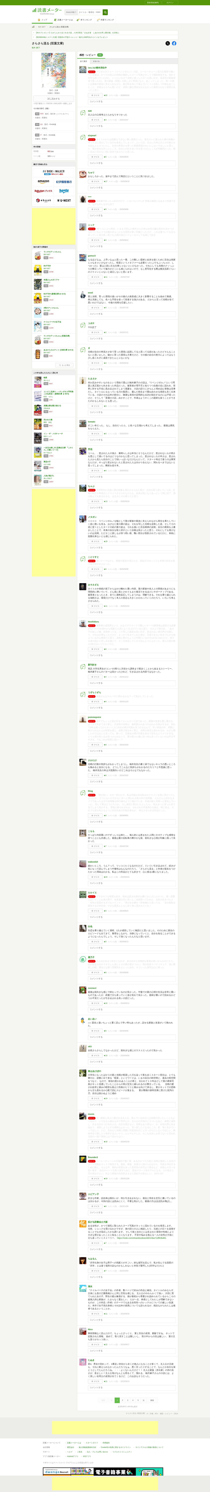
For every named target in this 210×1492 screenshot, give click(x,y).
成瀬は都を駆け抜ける (52, 406)
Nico (90, 1329)
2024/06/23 (124, 911)
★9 (105, 406)
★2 (105, 332)
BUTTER (47, 266)
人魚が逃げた (49, 476)
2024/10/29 (124, 745)
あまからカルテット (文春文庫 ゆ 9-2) (58, 350)
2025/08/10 (124, 240)
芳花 (90, 449)
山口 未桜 (47, 464)
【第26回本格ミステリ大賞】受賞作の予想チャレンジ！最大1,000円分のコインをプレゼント (71, 37)
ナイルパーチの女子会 (52, 322)
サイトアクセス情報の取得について (149, 1447)
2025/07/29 (125, 277)
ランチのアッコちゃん (52, 252)
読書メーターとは (74, 1443)
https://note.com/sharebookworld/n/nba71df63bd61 (141, 1238)
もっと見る (64, 365)
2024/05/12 (125, 1003)
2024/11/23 (124, 701)
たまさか (92, 378)
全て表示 (83, 61)
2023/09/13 (125, 1381)
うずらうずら (94, 692)
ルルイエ (92, 892)
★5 (105, 157)
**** (89, 197)
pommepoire (94, 717)
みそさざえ (93, 584)
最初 (103, 1400)
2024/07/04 (124, 846)
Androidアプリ (72, 1456)
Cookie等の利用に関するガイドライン (116, 1447)
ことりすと (93, 557)
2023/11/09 (124, 1206)
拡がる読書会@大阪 (98, 1222)
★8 (105, 649)
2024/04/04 (125, 1055)
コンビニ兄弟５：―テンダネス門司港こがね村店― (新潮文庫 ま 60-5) (58, 393)
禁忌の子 (47, 462)
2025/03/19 (125, 501)
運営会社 (70, 1447)
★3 (105, 120)
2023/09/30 (125, 1314)
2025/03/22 (124, 470)
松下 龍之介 (48, 453)
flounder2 (93, 1157)
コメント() (113, 95)
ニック (91, 225)
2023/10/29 (124, 1243)
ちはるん (92, 1258)
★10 (105, 1003)
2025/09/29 (124, 157)
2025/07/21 (124, 332)
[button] (105, 12)
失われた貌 (48, 420)
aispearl (92, 135)
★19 (105, 1179)
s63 (90, 1046)
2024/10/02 (124, 775)
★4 (105, 240)
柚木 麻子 (42, 27)
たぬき (91, 1360)
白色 (90, 926)
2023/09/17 (125, 1344)
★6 (105, 569)
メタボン (92, 517)
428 (90, 111)
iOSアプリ (87, 1456)
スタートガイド (92, 1443)
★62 (105, 95)
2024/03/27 (125, 1098)
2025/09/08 (124, 209)
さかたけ (92, 760)
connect (92, 988)
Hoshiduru (93, 621)
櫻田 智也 (48, 422)
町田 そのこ (48, 396)
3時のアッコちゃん (51, 308)
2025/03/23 (124, 434)
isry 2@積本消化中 (97, 67)
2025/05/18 (124, 363)
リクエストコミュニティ (122, 1452)
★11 (105, 277)
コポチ (91, 323)
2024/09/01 (124, 815)
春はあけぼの (94, 1071)
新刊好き (92, 664)
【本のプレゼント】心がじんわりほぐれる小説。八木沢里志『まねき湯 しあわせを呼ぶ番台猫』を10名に (77, 33)
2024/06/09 (124, 972)
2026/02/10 (125, 95)
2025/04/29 (124, 406)
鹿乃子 (91, 957)
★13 (105, 501)
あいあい (92, 1019)
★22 (105, 1345)
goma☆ (92, 255)
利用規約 (106, 1443)
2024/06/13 (124, 942)
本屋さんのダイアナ (51, 280)
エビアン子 (93, 1194)
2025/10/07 (124, 120)
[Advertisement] (54, 226)
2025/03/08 (124, 569)
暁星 (45, 378)
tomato (91, 421)
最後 (152, 1400)
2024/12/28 (124, 649)
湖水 (90, 1286)
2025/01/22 (125, 606)
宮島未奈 (47, 408)
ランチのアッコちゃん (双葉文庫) (57, 336)
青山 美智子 (48, 478)
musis (91, 1114)
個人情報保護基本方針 (87, 1447)
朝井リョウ (48, 436)
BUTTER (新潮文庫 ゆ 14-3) (55, 294)
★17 (105, 181)
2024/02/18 (125, 1142)
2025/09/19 (125, 181)
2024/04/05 (124, 1031)
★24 (105, 877)
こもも (91, 831)
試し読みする (54, 99)
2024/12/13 (124, 677)
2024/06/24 (125, 877)
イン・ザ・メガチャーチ (53, 434)
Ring (90, 791)
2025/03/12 (125, 541)
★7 (105, 846)
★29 (105, 541)
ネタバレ (96, 61)
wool (90, 292)
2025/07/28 (124, 308)
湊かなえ (47, 380)
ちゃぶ (91, 486)
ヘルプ (69, 1452)
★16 (105, 1142)
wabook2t (93, 862)
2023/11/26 (125, 1178)
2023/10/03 (124, 1271)
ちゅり (91, 172)
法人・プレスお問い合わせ (97, 1452)
